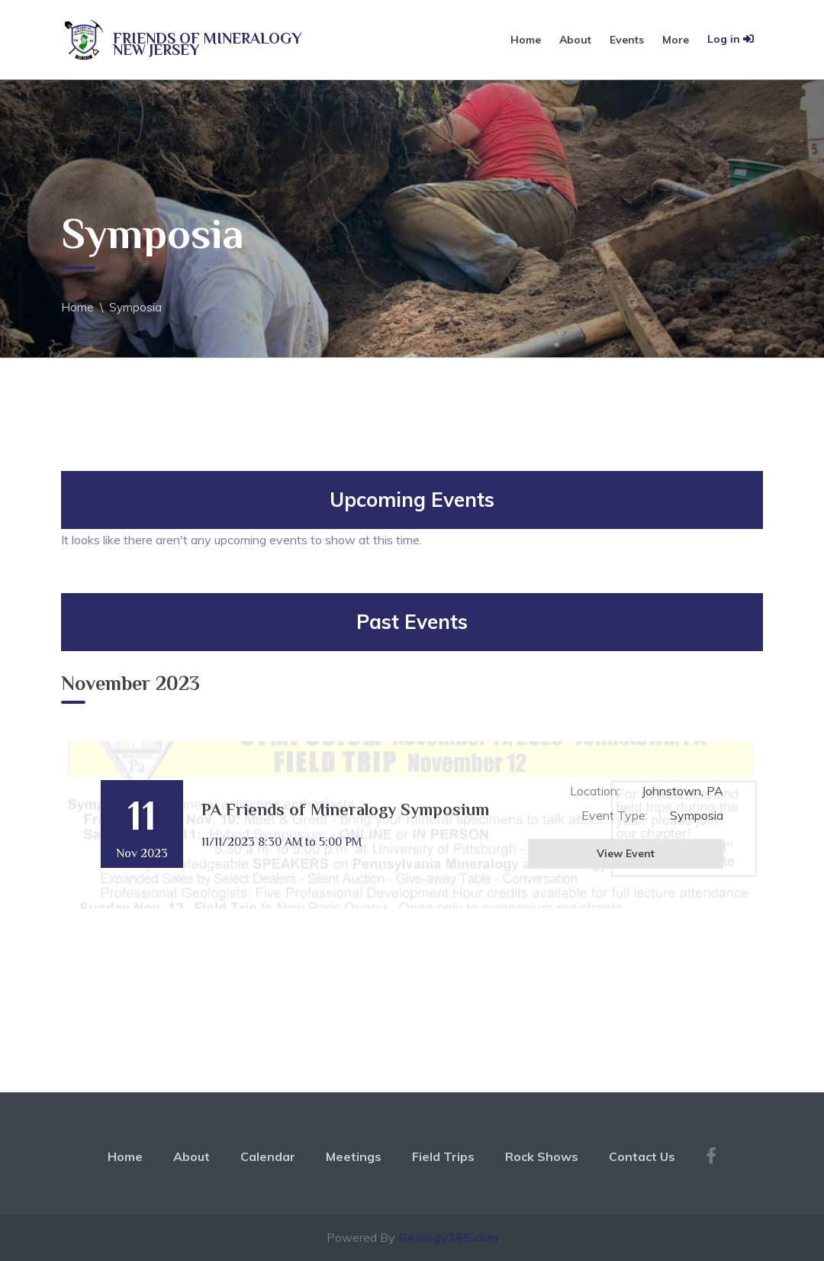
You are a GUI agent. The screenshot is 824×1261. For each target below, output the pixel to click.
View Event (626, 853)
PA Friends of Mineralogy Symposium (345, 809)
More (675, 40)
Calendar (267, 1156)
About (575, 40)
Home (525, 40)
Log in (730, 39)
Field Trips (443, 1156)
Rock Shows (541, 1156)
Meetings (353, 1156)
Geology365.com (448, 1237)
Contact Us (642, 1156)
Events (627, 40)
